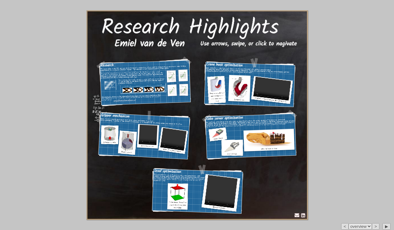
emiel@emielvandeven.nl (125, 100)
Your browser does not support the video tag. (148, 135)
